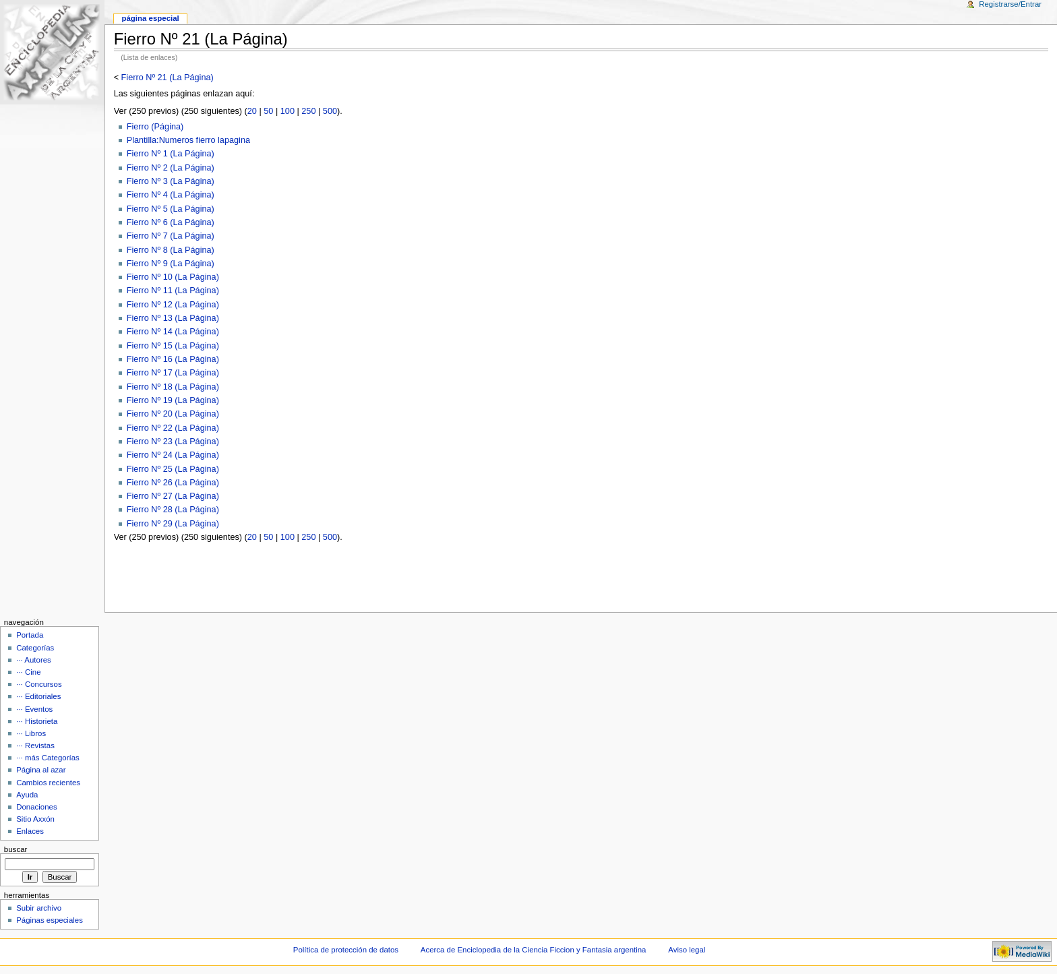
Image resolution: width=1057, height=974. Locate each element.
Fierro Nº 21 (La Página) (167, 77)
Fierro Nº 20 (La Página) (173, 414)
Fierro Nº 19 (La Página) (173, 400)
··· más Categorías (48, 758)
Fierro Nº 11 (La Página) (173, 290)
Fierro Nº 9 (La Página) (170, 263)
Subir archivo (38, 908)
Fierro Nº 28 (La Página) (173, 509)
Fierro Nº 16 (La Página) (173, 359)
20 (252, 111)
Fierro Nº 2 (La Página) (170, 168)
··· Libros (31, 733)
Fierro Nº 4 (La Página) (170, 195)
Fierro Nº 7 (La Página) (170, 236)
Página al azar (40, 770)
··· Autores (33, 660)
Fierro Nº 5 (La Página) (170, 209)
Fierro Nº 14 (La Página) (173, 331)
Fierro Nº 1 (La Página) (170, 153)
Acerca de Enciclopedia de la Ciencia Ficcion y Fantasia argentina (533, 950)
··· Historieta (36, 721)
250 (308, 111)
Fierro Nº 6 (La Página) (170, 222)
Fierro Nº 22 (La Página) (173, 428)
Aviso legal (686, 950)
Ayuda (27, 795)
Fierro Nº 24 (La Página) (173, 455)
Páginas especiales (49, 920)
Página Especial (150, 18)
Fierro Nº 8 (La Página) (170, 250)
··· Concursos (38, 684)
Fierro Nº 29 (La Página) (173, 523)
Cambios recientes (48, 783)
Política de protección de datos (345, 950)
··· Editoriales (38, 696)
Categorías (35, 648)
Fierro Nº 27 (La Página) (173, 496)
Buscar (16, 849)
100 (287, 111)
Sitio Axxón (35, 819)
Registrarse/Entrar (1010, 4)
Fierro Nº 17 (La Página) (173, 372)
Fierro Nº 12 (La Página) (173, 304)
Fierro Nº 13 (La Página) (173, 318)
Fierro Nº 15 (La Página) (173, 346)
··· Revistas (35, 745)
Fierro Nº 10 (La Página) (173, 277)
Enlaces (30, 831)
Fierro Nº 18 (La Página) (173, 387)
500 (330, 111)
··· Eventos (34, 709)
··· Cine (28, 672)
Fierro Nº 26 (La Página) (173, 482)
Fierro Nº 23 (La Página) (173, 441)
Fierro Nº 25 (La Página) (173, 469)
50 (268, 111)
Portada (29, 635)
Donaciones (36, 807)
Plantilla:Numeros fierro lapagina (188, 140)
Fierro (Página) (155, 126)
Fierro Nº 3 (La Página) (170, 181)
